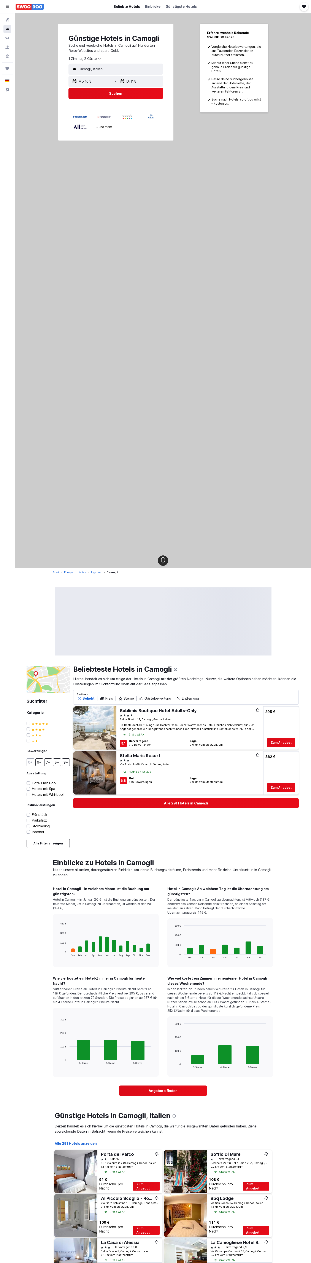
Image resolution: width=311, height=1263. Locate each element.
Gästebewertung (155, 698)
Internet (38, 832)
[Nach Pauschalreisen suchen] (7, 47)
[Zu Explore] (7, 56)
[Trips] (7, 68)
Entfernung (187, 698)
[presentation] (176, 669)
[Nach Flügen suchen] (7, 20)
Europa (68, 572)
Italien (82, 572)
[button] (7, 6)
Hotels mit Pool (44, 783)
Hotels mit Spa (43, 789)
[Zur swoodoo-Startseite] (30, 7)
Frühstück (39, 815)
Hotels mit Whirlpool (47, 795)
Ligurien (96, 572)
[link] (48, 843)
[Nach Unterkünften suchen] (7, 29)
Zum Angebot (281, 742)
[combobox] (85, 59)
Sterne (126, 698)
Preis (106, 698)
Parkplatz (39, 820)
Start (56, 572)
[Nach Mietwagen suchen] (7, 38)
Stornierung (41, 826)
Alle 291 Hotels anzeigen (76, 1143)
